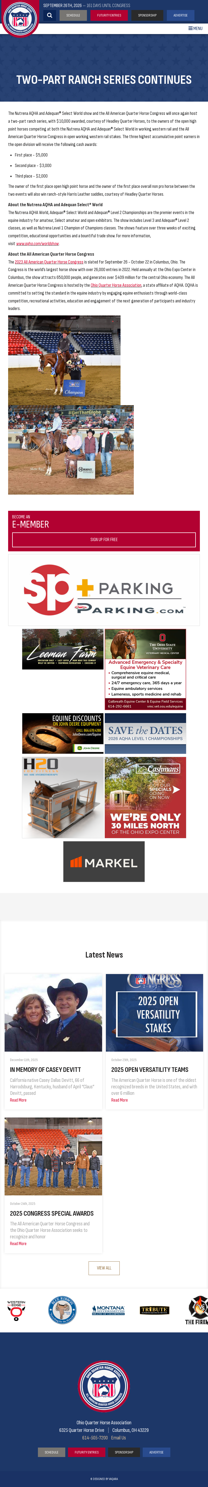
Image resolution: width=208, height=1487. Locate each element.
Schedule (73, 15)
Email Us (118, 1438)
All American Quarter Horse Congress (53, 262)
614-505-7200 (95, 1438)
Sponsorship (147, 15)
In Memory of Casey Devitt (45, 1070)
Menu (195, 28)
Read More (18, 1100)
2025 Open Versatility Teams (149, 1070)
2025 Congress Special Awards (52, 1213)
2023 (19, 262)
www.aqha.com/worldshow (37, 243)
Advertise (181, 15)
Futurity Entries (109, 15)
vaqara (113, 1479)
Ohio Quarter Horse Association (116, 285)
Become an (104, 530)
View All (104, 1268)
